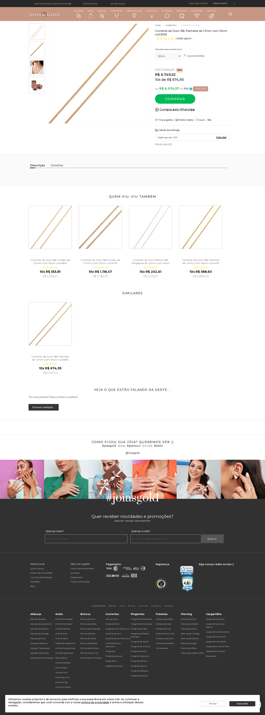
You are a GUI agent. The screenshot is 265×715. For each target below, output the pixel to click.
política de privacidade (95, 702)
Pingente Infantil (139, 651)
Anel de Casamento (64, 653)
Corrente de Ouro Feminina (118, 638)
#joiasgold (109, 445)
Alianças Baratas (37, 619)
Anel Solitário (61, 668)
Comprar (175, 99)
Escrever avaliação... (43, 407)
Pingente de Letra (139, 629)
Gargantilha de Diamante (217, 632)
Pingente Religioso (139, 671)
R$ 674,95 (175, 80)
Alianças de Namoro (39, 629)
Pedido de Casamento (65, 643)
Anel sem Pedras (63, 687)
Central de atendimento (82, 568)
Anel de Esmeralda (63, 619)
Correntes (116, 14)
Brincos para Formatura (91, 658)
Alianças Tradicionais (40, 648)
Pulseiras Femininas (165, 633)
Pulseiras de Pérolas (165, 643)
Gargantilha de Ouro (215, 619)
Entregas (75, 573)
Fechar (213, 703)
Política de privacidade (41, 573)
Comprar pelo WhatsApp (177, 109)
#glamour (134, 445)
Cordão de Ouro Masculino (117, 629)
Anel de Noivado (62, 663)
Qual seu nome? (55, 531)
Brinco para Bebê (88, 624)
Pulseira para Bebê (164, 619)
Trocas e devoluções (80, 581)
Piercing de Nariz (189, 629)
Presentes (197, 14)
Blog (32, 586)
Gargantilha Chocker (215, 651)
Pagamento (77, 577)
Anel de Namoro (62, 629)
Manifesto (35, 581)
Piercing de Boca (189, 648)
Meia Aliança (61, 658)
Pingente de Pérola (139, 641)
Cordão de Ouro (112, 624)
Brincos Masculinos (89, 653)
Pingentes (151, 14)
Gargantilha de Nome (216, 637)
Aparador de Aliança (39, 653)
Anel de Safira (61, 638)
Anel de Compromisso (65, 648)
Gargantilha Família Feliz (217, 646)
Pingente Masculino (140, 656)
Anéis (91, 14)
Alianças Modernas (39, 643)
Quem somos (37, 568)
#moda (147, 445)
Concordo (242, 703)
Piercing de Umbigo (190, 633)
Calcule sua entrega (167, 130)
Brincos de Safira (88, 638)
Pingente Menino (139, 666)
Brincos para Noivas (89, 648)
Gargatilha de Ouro (114, 666)
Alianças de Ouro (38, 638)
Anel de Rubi (61, 633)
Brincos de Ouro (87, 619)
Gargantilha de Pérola (216, 641)
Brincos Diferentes (88, 643)
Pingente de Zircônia (140, 646)
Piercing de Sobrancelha (192, 653)
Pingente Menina (139, 661)
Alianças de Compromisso (42, 658)
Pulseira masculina (164, 638)
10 (158, 80)
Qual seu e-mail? (140, 531)
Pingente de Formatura (141, 624)
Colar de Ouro (112, 619)
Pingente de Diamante (141, 619)
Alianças (79, 14)
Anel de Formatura (63, 624)
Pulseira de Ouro (163, 629)
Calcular (221, 137)
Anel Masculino (62, 677)
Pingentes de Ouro (139, 675)
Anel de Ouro (61, 672)
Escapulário (211, 656)
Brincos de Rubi (87, 633)
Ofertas (211, 14)
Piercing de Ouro (188, 619)
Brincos (102, 14)
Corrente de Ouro (113, 633)
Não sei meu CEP (163, 144)
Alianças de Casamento (41, 624)
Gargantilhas (134, 14)
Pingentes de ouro (114, 656)
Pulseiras (167, 14)
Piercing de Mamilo (190, 638)
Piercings (182, 14)
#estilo (158, 445)
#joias (121, 445)
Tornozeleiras (162, 648)
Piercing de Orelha (189, 624)
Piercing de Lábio (189, 643)
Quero (212, 538)
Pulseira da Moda (163, 624)
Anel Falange (61, 682)
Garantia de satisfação (41, 577)
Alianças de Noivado (39, 633)
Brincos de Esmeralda (90, 629)
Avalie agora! (184, 38)
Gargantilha (111, 661)
